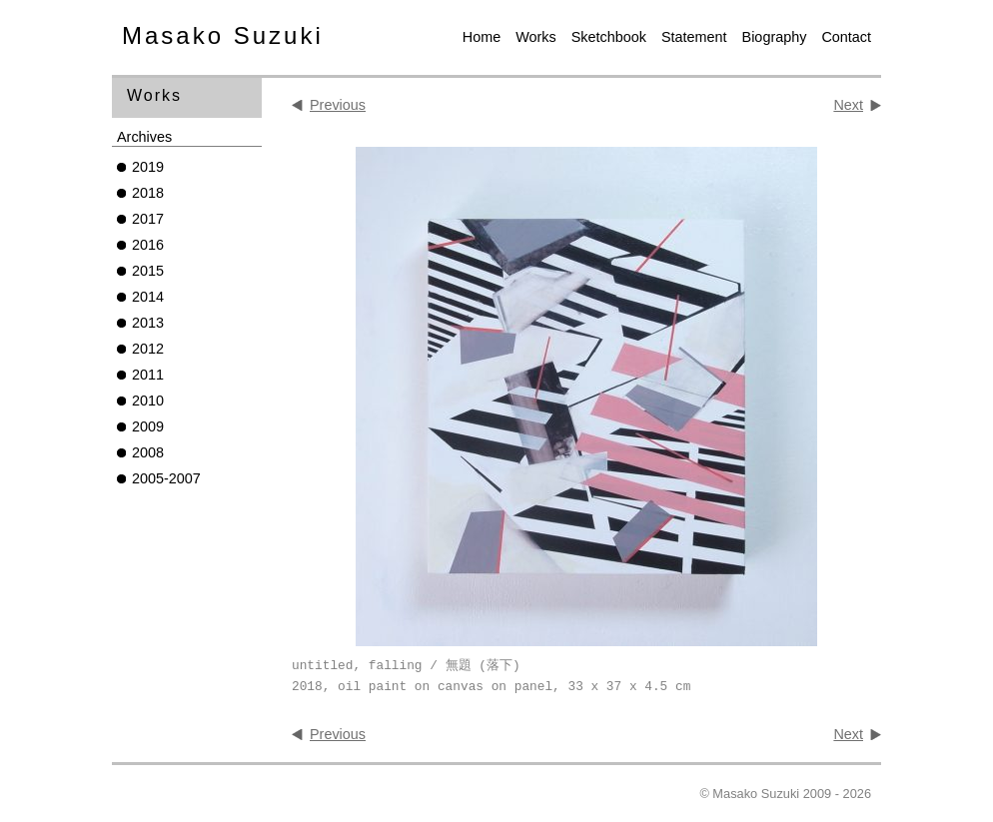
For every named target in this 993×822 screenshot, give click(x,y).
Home (481, 37)
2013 (148, 323)
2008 (148, 452)
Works (535, 37)
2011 (148, 375)
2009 (148, 426)
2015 (148, 271)
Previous (338, 105)
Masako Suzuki (223, 35)
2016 (148, 245)
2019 (148, 167)
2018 (148, 193)
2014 (148, 297)
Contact (846, 37)
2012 (148, 349)
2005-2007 (166, 478)
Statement (694, 37)
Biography (774, 37)
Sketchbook (608, 37)
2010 (148, 401)
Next (848, 105)
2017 (148, 219)
